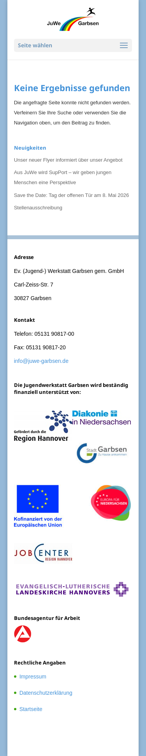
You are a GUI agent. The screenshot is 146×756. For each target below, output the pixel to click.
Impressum (32, 676)
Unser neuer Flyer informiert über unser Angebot (68, 160)
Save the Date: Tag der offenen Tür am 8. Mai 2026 (71, 195)
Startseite (30, 709)
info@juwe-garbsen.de (41, 361)
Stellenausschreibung (38, 208)
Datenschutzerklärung (45, 693)
